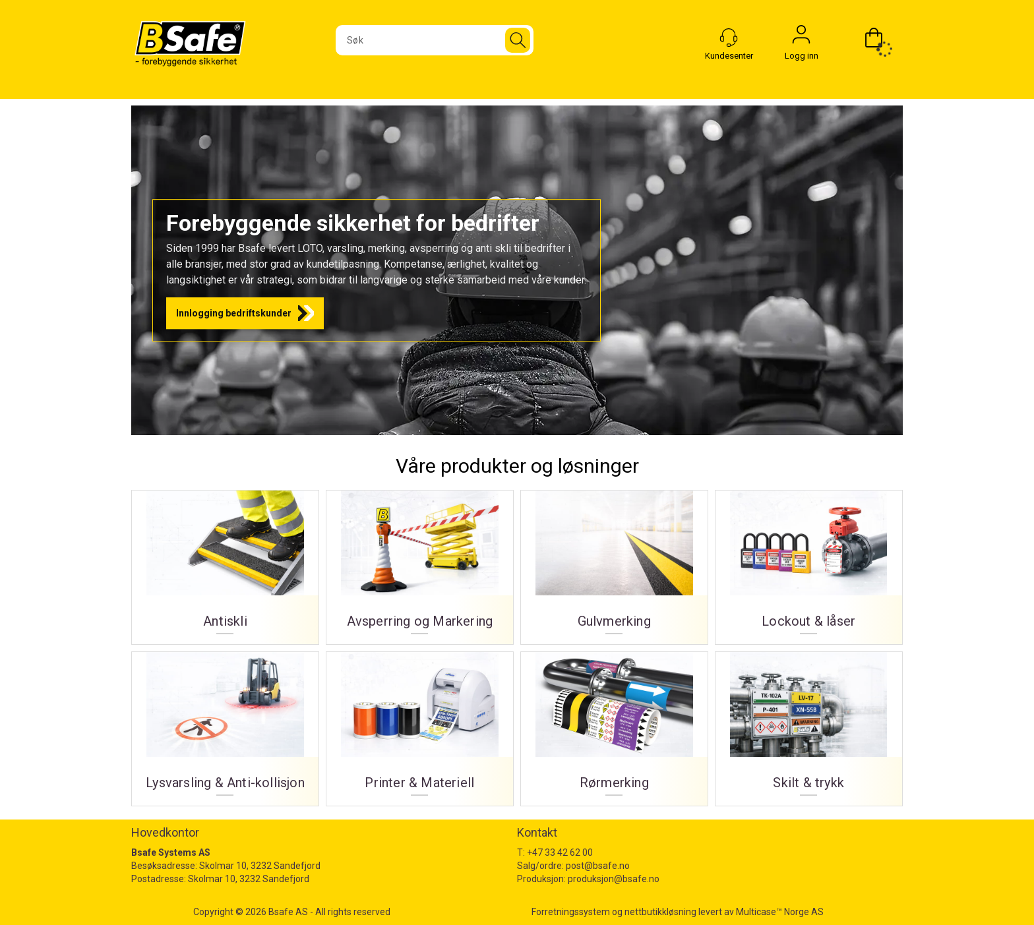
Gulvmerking (614, 562)
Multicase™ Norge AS (780, 912)
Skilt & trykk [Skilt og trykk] (808, 724)
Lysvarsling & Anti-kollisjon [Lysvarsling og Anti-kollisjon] (225, 724)
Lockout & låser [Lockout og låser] (808, 562)
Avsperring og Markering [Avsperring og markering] (419, 562)
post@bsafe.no (598, 865)
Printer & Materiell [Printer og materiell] (419, 724)
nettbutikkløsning (660, 912)
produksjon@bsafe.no (613, 879)
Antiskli (225, 562)
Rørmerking (614, 724)
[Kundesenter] (728, 37)
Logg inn (801, 37)
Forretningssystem (571, 912)
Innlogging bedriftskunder (233, 313)
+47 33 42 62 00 (560, 852)
